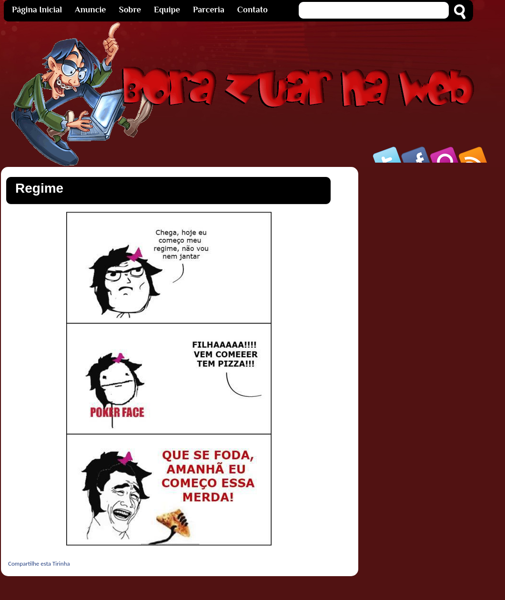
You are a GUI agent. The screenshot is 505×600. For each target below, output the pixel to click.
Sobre (130, 9)
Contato (252, 9)
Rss (473, 154)
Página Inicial (37, 9)
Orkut (445, 154)
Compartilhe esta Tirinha (39, 563)
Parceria (208, 9)
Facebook (416, 154)
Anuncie (90, 9)
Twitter (388, 154)
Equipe (167, 9)
